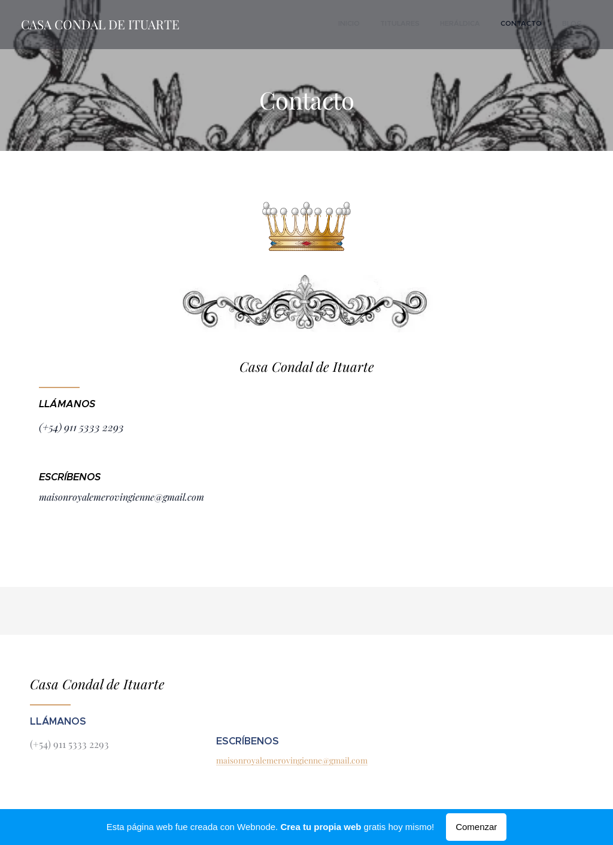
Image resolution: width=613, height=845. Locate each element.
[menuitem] (500, 25)
